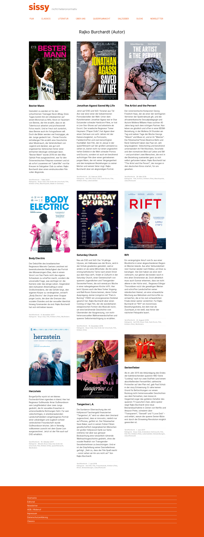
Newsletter (156, 18)
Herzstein (35, 391)
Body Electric (37, 258)
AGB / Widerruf (34, 509)
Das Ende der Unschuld (56, 182)
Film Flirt (128, 434)
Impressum (32, 513)
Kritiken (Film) (34, 183)
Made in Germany (57, 183)
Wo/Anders (139, 324)
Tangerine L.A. (85, 404)
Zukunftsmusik (130, 181)
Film (32, 18)
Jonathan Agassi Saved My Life (96, 105)
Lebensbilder (93, 181)
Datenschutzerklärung (37, 517)
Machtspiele (44, 183)
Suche (139, 18)
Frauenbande (101, 466)
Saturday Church (87, 254)
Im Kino (140, 179)
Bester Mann (36, 105)
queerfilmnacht (57, 446)
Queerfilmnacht (101, 18)
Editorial (31, 502)
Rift (127, 254)
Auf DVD (89, 179)
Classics (46, 18)
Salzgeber (123, 18)
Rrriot (79, 468)
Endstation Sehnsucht (150, 432)
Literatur (63, 18)
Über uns (80, 18)
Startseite (32, 498)
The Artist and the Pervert (140, 105)
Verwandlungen (159, 434)
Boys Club (42, 182)
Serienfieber (132, 367)
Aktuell (40, 444)
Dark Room (105, 179)
